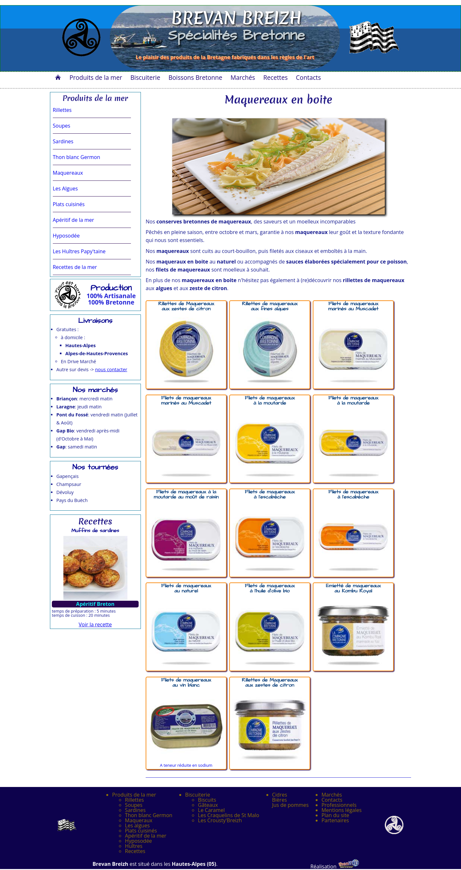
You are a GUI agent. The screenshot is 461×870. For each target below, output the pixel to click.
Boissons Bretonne (195, 77)
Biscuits (207, 799)
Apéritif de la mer (145, 835)
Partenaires (335, 820)
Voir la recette (95, 624)
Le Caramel (211, 810)
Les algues (137, 825)
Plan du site (335, 815)
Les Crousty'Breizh (220, 820)
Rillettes (134, 799)
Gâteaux (208, 804)
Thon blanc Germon (148, 815)
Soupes (133, 804)
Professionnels (338, 804)
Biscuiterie (145, 77)
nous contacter (111, 369)
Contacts (308, 77)
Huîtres (133, 845)
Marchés (242, 77)
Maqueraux (138, 820)
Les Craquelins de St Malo (228, 815)
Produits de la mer (95, 77)
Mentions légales (341, 810)
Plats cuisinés (141, 830)
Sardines (135, 810)
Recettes (275, 77)
